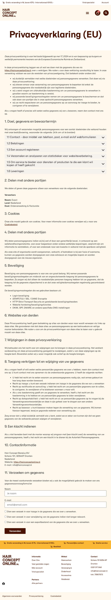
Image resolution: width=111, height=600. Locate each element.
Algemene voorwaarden (12, 596)
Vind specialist (88, 2)
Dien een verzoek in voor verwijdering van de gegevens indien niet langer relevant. (45, 517)
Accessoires (66, 575)
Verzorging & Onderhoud (66, 570)
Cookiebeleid (11, 224)
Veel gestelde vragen (40, 564)
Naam (8, 489)
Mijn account (37, 568)
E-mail (8, 500)
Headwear (65, 579)
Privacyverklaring (36, 596)
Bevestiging (66, 564)
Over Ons (36, 560)
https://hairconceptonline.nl (18, 70)
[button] (87, 12)
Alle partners (37, 583)
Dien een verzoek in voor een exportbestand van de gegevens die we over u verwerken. (47, 522)
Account (105, 2)
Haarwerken (66, 560)
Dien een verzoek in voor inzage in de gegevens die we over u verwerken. (40, 511)
